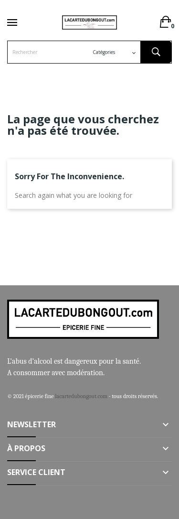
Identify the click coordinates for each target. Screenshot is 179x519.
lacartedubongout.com (81, 396)
